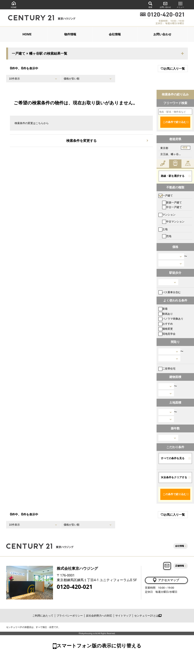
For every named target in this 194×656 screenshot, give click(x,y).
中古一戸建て (172, 207)
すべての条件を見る (172, 458)
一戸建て (165, 195)
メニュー (180, 4)
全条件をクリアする (174, 477)
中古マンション (173, 221)
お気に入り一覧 (173, 68)
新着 (163, 308)
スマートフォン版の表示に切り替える (99, 645)
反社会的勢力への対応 (99, 615)
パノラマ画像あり (170, 318)
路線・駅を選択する (172, 175)
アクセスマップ (165, 580)
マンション (166, 214)
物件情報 (70, 34)
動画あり (165, 313)
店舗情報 (179, 565)
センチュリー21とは (147, 615)
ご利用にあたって (42, 615)
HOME (13, 5)
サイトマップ (123, 615)
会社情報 (115, 34)
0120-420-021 (75, 586)
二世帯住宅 (166, 368)
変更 (185, 147)
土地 (163, 229)
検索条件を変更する (81, 140)
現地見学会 (166, 333)
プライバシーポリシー (70, 615)
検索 (150, 4)
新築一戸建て (172, 202)
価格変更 (165, 328)
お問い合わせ (165, 4)
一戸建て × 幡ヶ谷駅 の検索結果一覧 (39, 53)
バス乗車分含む (169, 292)
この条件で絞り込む (174, 121)
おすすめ (165, 323)
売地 (166, 236)
